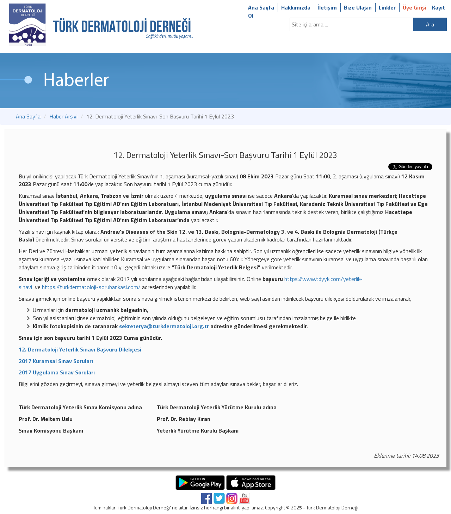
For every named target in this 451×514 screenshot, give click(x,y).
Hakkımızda (295, 7)
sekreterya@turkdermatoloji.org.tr (164, 326)
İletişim (327, 7)
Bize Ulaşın (358, 7)
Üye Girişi (414, 7)
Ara (430, 24)
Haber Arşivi (63, 116)
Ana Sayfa (261, 7)
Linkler (387, 7)
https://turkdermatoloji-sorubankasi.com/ (91, 287)
